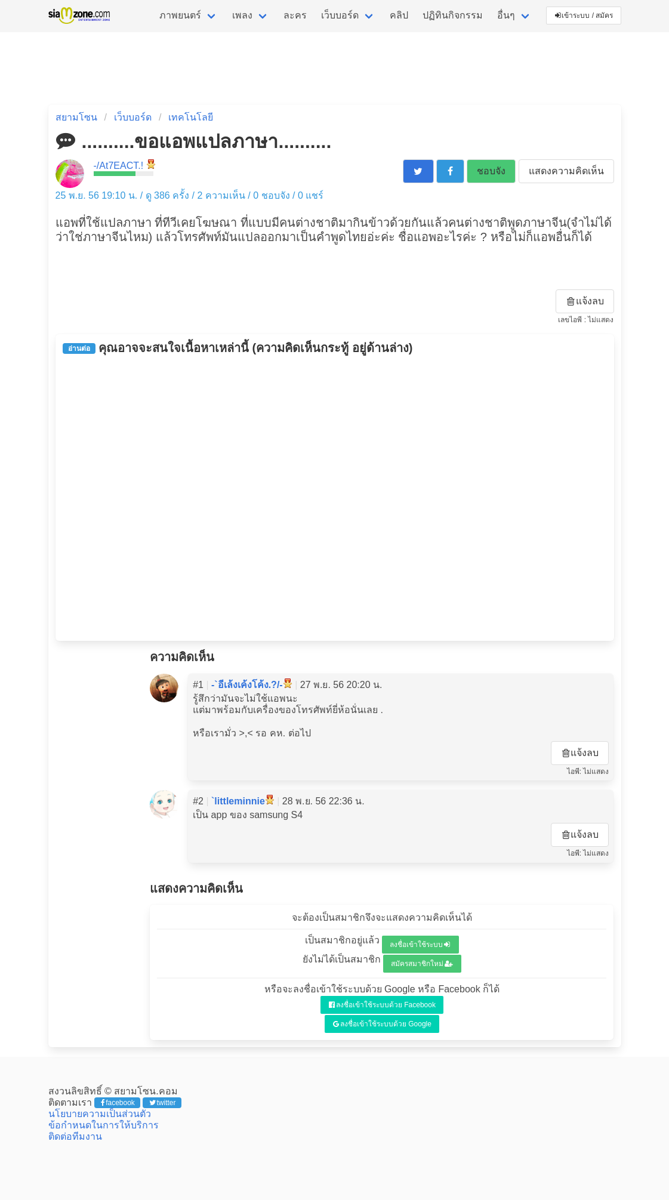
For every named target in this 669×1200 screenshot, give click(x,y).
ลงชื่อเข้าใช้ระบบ (420, 944)
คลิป (399, 15)
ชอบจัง (491, 171)
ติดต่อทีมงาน (75, 1136)
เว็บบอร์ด (340, 15)
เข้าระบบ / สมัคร (584, 15)
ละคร (295, 15)
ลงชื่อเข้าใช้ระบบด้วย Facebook (382, 1005)
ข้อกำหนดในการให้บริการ (103, 1125)
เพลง (242, 15)
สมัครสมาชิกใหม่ (422, 964)
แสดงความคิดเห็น (566, 171)
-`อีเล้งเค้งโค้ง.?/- (247, 685)
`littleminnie (238, 801)
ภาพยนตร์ (180, 15)
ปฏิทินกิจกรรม (453, 15)
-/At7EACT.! (119, 166)
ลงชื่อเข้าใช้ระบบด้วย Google (382, 1024)
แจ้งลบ (585, 301)
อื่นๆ (506, 15)
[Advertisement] (335, 498)
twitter (162, 1103)
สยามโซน (76, 117)
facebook (118, 1103)
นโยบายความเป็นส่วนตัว (99, 1114)
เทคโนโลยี (190, 117)
